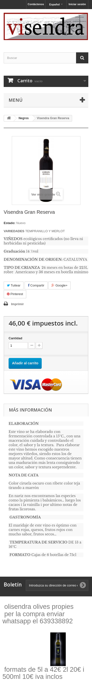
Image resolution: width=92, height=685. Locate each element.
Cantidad (15, 338)
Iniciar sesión (77, 4)
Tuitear (13, 285)
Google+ (59, 285)
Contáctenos (36, 4)
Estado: (9, 223)
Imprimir (17, 304)
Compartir (36, 285)
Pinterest (15, 294)
